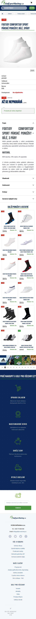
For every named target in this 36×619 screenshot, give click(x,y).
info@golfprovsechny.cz (19, 531)
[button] (2, 367)
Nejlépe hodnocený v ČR (11, 613)
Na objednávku (18, 92)
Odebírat (18, 508)
